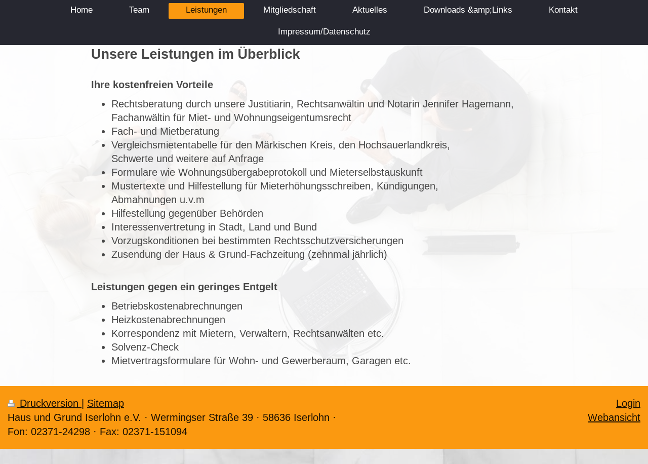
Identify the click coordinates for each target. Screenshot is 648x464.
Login (628, 403)
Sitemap (105, 403)
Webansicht (614, 417)
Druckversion (45, 403)
